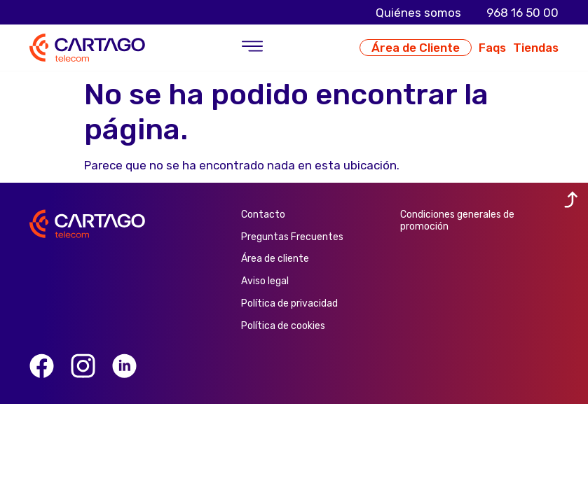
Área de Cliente (415, 48)
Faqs (492, 48)
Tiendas (536, 48)
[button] (252, 47)
